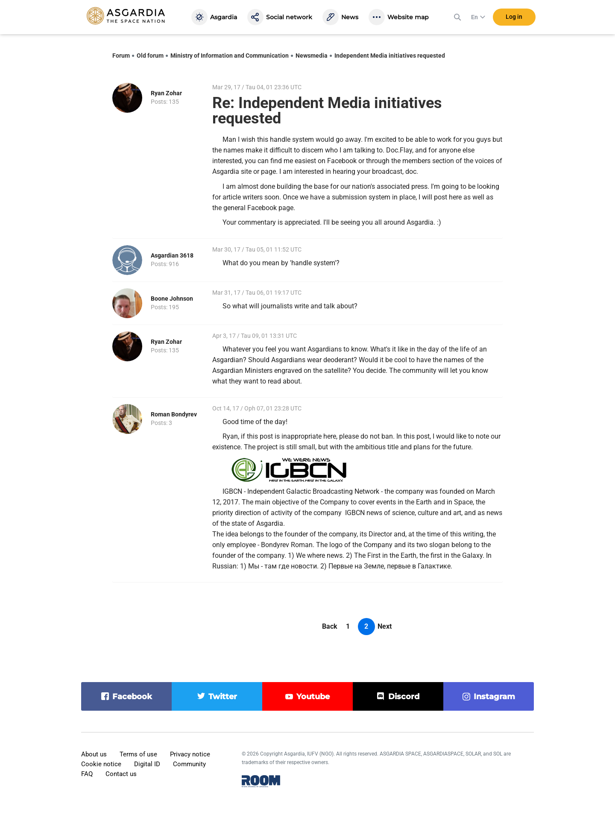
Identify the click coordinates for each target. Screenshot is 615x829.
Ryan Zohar (166, 93)
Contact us (121, 774)
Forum (121, 55)
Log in (514, 16)
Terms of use (138, 754)
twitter (222, 696)
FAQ (87, 774)
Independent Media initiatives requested (389, 55)
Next (385, 626)
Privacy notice (190, 754)
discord (403, 696)
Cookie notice (101, 764)
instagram (494, 696)
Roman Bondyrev (174, 414)
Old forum (150, 55)
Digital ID (147, 764)
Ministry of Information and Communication (229, 55)
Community (189, 764)
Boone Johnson (172, 298)
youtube (313, 696)
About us (94, 754)
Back (329, 626)
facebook (132, 696)
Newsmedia (312, 55)
